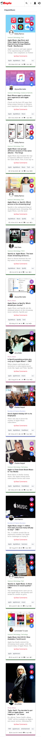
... (33, 60)
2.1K (20, 606)
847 (21, 222)
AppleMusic (16, 60)
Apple (10, 60)
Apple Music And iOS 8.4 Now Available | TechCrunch (19, 638)
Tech (22, 37)
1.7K (21, 118)
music (23, 376)
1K (20, 323)
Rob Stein (18, 247)
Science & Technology (14, 37)
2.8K (21, 434)
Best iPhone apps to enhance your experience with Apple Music (19, 97)
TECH (23, 251)
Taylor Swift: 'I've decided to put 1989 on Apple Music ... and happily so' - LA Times (20, 712)
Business (22, 411)
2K (20, 272)
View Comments (20, 56)
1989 (9, 729)
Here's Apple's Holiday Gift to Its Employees (20, 415)
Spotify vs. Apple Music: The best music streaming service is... (20, 255)
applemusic (16, 376)
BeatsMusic (25, 486)
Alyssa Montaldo (20, 89)
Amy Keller (18, 353)
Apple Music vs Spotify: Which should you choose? (19, 304)
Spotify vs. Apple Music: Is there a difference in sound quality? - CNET (20, 586)
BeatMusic (25, 430)
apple (9, 376)
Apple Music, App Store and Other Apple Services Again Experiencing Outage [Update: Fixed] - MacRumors (19, 43)
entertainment (25, 729)
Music (23, 114)
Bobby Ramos (19, 34)
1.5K (20, 64)
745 (21, 657)
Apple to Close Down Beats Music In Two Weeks (20, 471)
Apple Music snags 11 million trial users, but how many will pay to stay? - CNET (20, 528)
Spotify (24, 218)
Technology (24, 467)
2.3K (21, 490)
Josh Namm (19, 519)
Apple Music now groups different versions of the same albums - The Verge (20, 151)
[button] (26, 3)
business (24, 544)
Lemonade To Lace (21, 631)
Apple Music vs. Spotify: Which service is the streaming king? (19, 203)
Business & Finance (13, 411)
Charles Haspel (20, 407)
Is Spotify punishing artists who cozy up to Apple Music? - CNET (20, 360)
